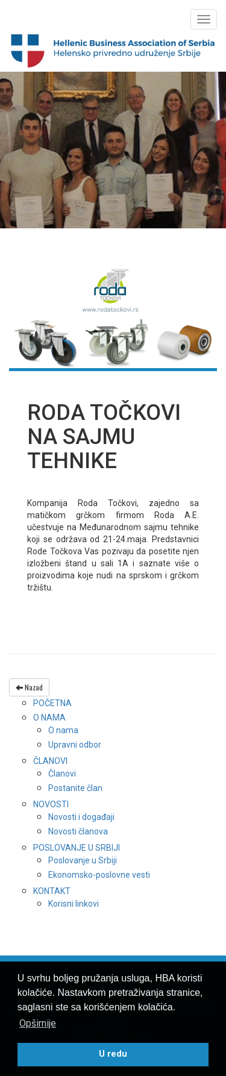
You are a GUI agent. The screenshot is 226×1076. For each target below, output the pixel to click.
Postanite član (75, 788)
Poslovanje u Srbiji (76, 847)
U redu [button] (113, 1054)
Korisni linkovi (73, 904)
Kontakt (52, 891)
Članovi (50, 761)
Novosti (51, 804)
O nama (49, 717)
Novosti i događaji (81, 817)
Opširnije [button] (37, 1023)
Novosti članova (78, 831)
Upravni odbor (74, 744)
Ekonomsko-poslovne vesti (99, 875)
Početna (52, 703)
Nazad (29, 687)
